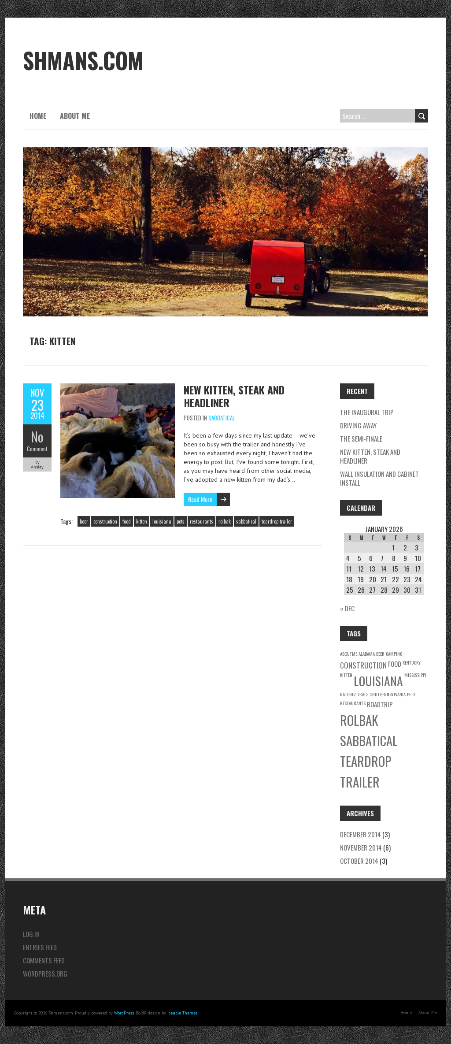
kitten (141, 521)
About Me (75, 116)
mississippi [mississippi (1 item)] (415, 674)
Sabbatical (221, 417)
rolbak (224, 521)
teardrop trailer (277, 521)
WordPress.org (45, 973)
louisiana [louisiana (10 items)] (378, 681)
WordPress (124, 1013)
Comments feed (44, 960)
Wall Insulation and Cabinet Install (379, 478)
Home (38, 116)
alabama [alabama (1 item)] (367, 653)
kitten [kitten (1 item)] (346, 674)
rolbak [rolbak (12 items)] (359, 719)
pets (181, 521)
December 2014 (360, 834)
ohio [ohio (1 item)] (374, 694)
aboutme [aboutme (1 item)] (348, 653)
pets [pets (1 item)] (411, 694)
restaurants (201, 521)
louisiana (161, 521)
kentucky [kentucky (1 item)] (412, 662)
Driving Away (358, 425)
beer (84, 521)
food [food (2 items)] (394, 664)
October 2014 (359, 861)
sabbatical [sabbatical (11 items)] (369, 740)
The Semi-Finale (361, 438)
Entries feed (40, 947)
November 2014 (361, 847)
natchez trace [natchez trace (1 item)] (354, 694)
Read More (200, 499)
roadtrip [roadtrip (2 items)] (380, 704)
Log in (31, 934)
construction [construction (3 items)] (363, 665)
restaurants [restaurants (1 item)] (353, 702)
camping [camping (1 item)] (394, 653)
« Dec (347, 608)
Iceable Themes (182, 1013)
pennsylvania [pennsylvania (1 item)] (393, 694)
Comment (37, 448)
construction (105, 521)
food (126, 521)
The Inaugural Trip (367, 412)
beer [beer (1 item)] (380, 653)
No (37, 436)
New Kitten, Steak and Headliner (234, 396)
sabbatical (246, 521)
